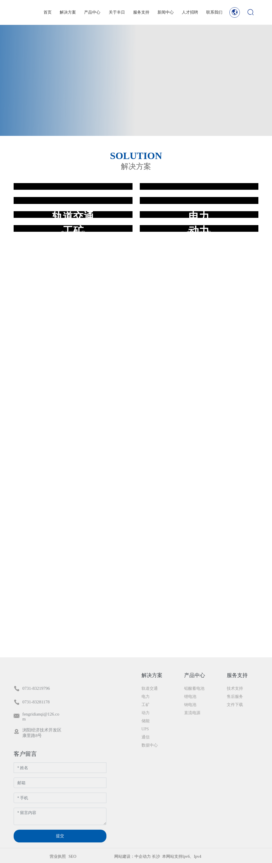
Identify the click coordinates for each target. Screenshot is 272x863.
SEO (72, 856)
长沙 (156, 856)
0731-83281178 (36, 702)
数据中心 (73, 258)
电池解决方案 (73, 275)
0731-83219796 (36, 688)
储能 (198, 258)
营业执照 (58, 856)
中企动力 (143, 856)
